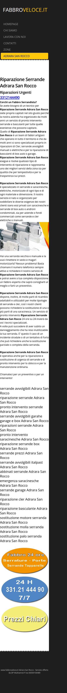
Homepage (10, 24)
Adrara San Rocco (16, 56)
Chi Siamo (10, 30)
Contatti (9, 43)
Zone (7, 49)
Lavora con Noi (14, 37)
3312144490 (9, 97)
